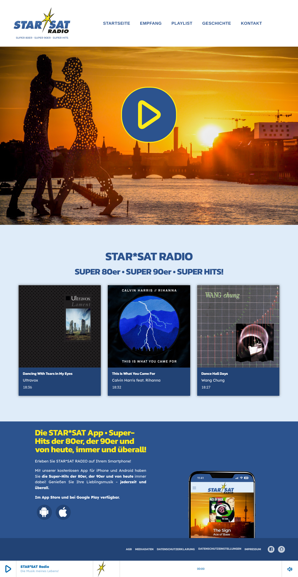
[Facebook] (271, 549)
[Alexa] (281, 549)
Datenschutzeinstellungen (219, 549)
